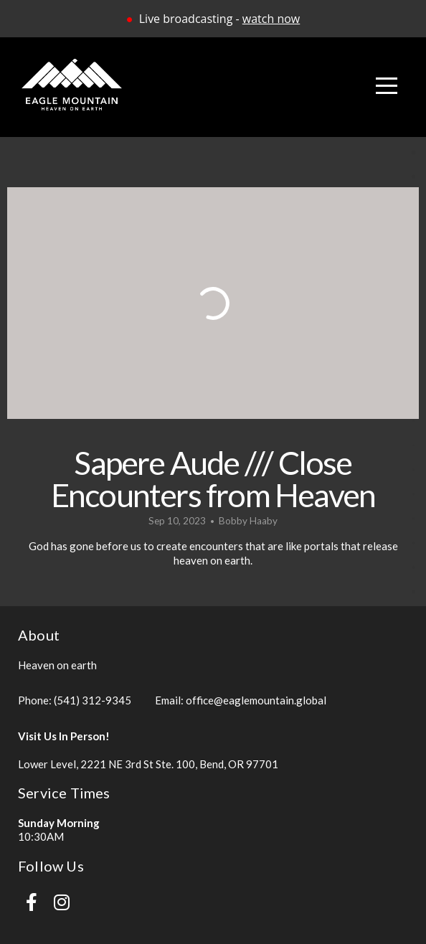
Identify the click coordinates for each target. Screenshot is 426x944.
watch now (271, 19)
